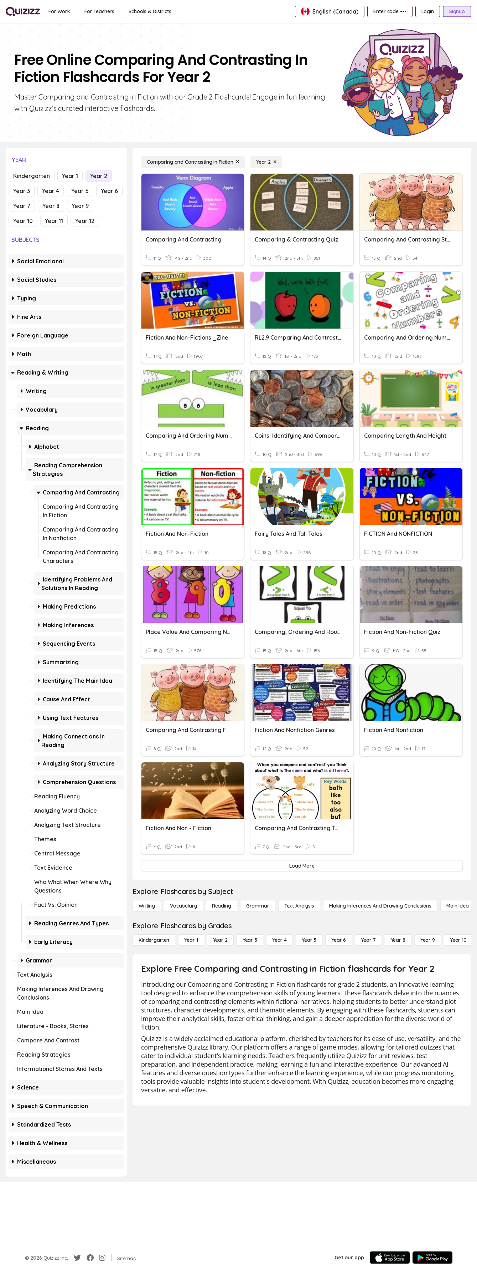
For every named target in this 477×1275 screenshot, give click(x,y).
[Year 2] (266, 162)
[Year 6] (338, 940)
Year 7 (21, 205)
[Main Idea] (457, 905)
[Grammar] (257, 905)
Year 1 (70, 175)
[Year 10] (458, 940)
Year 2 (98, 175)
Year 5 (80, 190)
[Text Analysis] (299, 905)
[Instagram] (102, 1258)
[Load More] (302, 866)
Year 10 (23, 220)
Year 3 (21, 190)
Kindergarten (31, 175)
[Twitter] (77, 1258)
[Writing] (147, 905)
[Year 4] (279, 940)
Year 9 (80, 205)
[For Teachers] (99, 11)
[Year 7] (368, 940)
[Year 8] (398, 940)
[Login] (427, 11)
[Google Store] (432, 1257)
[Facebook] (90, 1258)
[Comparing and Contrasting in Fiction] (193, 162)
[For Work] (59, 11)
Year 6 (109, 190)
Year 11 (54, 220)
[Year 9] (427, 940)
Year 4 (50, 190)
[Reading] (221, 905)
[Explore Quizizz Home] (23, 11)
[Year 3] (250, 940)
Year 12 (84, 220)
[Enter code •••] (389, 11)
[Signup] (457, 11)
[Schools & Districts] (150, 11)
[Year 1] (191, 940)
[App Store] (390, 1257)
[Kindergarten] (154, 940)
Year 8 (50, 205)
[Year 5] (309, 940)
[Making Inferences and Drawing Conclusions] (380, 905)
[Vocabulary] (183, 905)
